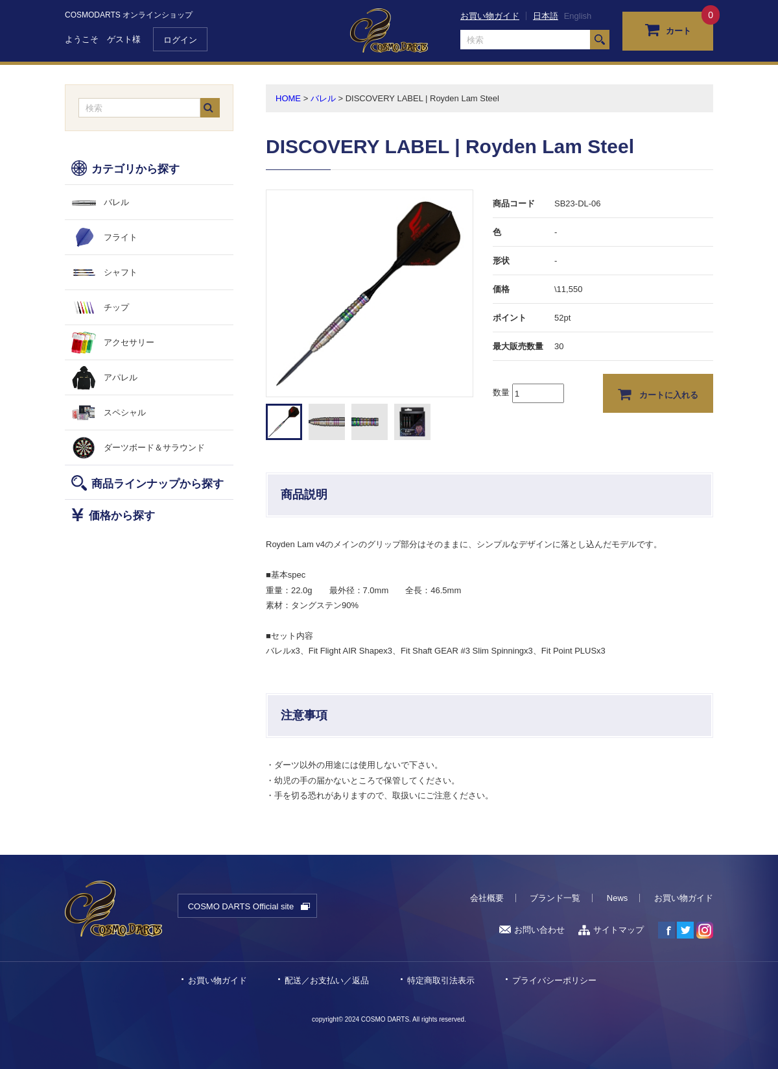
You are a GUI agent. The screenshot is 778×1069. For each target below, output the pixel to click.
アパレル (120, 377)
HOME (288, 98)
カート (668, 29)
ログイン (180, 40)
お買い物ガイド (489, 16)
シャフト (120, 272)
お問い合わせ (532, 930)
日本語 (545, 16)
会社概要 (487, 898)
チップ (116, 307)
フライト (120, 237)
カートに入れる (658, 394)
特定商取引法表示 (441, 980)
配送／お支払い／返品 (327, 980)
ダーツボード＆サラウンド (154, 447)
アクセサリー (129, 342)
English (578, 16)
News (617, 898)
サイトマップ (611, 930)
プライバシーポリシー (554, 980)
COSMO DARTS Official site (241, 906)
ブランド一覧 (555, 898)
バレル (116, 202)
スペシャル (125, 412)
